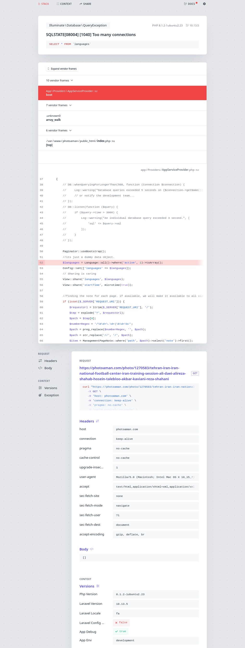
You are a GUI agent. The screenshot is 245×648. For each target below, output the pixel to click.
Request (44, 353)
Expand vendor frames (62, 68)
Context (44, 381)
